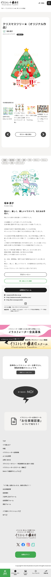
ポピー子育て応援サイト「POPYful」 (31, 113)
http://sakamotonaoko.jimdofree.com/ (17, 297)
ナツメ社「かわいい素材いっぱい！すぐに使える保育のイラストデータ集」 (19, 113)
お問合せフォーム (25, 290)
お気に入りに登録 (25, 281)
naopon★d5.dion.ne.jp (12, 295)
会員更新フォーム (8, 500)
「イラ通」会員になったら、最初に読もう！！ (17, 485)
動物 (24, 160)
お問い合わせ (7, 460)
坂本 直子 (10, 31)
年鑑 (4, 449)
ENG (42, 3)
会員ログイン (25, 554)
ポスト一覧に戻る (25, 134)
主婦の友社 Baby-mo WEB (8, 113)
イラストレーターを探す (15, 572)
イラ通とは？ (7, 445)
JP (39, 3)
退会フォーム (7, 504)
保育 (18, 160)
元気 (12, 163)
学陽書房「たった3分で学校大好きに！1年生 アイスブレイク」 (42, 113)
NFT (5, 515)
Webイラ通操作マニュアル (12, 471)
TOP (4, 441)
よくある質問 (7, 456)
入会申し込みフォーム (9, 497)
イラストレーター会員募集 (11, 452)
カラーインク (19, 163)
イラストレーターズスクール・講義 (14, 467)
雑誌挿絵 (12, 160)
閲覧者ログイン (5, 572)
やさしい (44, 160)
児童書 (4, 160)
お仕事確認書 (7, 489)
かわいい (36, 160)
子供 (29, 160)
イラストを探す (25, 572)
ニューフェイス (35, 572)
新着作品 (46, 572)
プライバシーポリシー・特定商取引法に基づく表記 (18, 464)
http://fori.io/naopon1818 (13, 300)
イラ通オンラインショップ (12, 511)
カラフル (5, 163)
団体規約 (5, 493)
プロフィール (25, 274)
